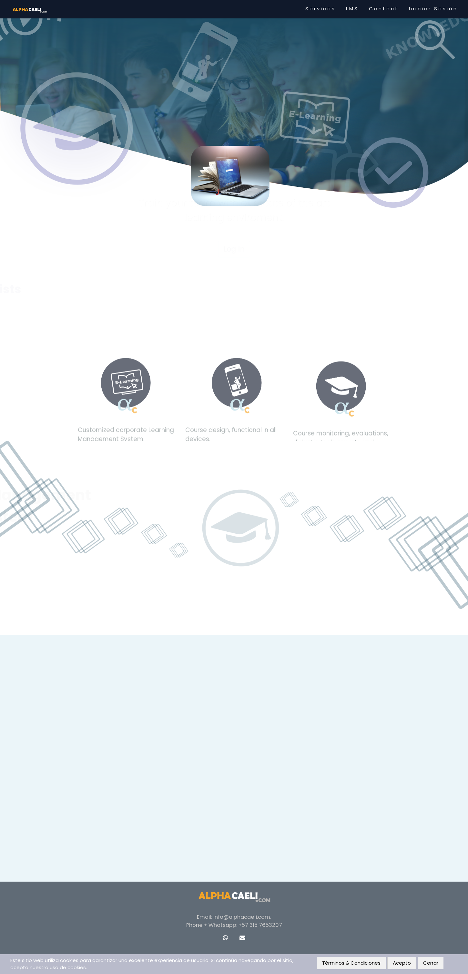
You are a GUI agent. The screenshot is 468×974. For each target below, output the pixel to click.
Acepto (402, 962)
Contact (384, 8)
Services (320, 8)
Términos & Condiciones (351, 962)
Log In (234, 172)
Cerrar (430, 962)
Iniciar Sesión (433, 8)
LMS (352, 8)
